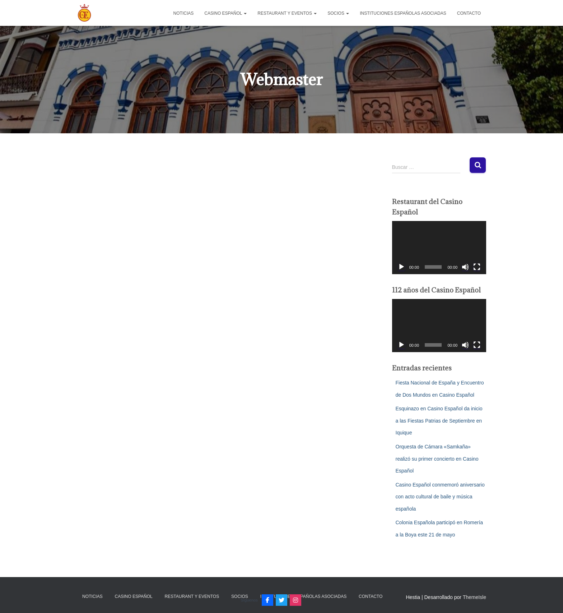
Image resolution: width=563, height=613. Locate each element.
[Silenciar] (465, 267)
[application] (439, 247)
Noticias (183, 13)
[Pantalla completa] (476, 267)
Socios (338, 13)
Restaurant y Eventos (287, 13)
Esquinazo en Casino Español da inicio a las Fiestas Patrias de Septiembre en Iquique (439, 420)
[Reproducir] (401, 267)
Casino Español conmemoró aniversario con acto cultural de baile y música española (440, 497)
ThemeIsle (474, 597)
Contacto (469, 13)
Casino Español (225, 13)
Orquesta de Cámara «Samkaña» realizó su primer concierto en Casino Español (437, 459)
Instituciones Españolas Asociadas (403, 13)
